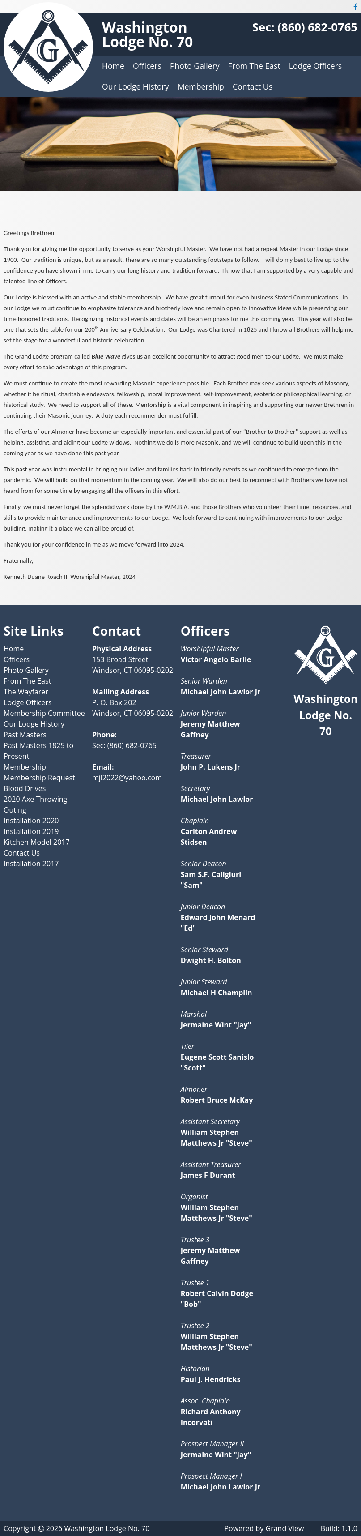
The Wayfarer (26, 692)
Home (113, 65)
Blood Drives (25, 788)
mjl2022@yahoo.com (127, 778)
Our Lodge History (135, 86)
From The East (254, 65)
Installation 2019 (31, 831)
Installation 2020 (31, 821)
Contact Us (252, 86)
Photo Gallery (195, 65)
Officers (147, 65)
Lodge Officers (315, 65)
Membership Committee (44, 713)
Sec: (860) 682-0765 (304, 27)
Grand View (285, 1528)
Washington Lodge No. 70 (147, 34)
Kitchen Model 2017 (37, 842)
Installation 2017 (31, 864)
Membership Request (39, 778)
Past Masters (25, 735)
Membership (201, 86)
